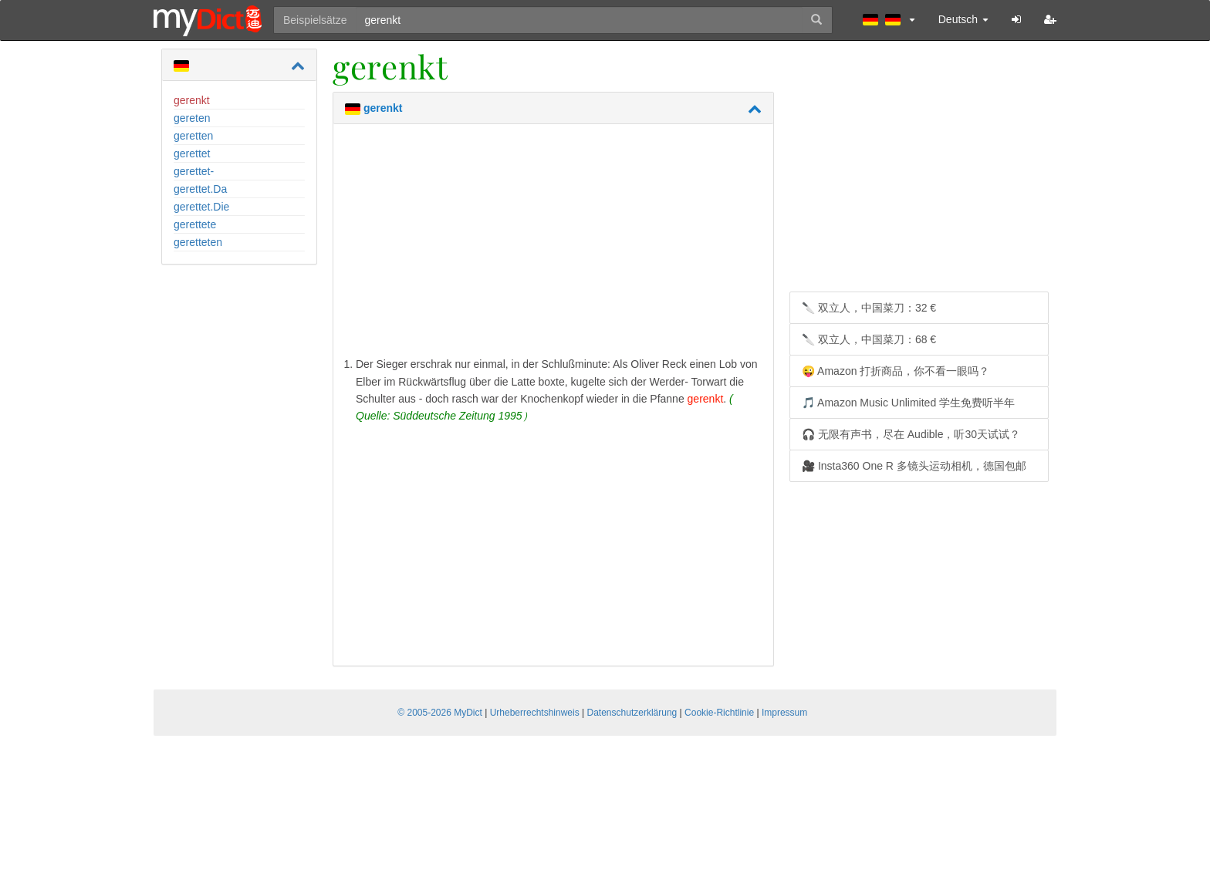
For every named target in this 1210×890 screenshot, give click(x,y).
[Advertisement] (553, 244)
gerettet (192, 153)
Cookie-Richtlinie (719, 712)
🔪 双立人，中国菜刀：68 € (869, 339)
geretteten (198, 242)
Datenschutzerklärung (632, 712)
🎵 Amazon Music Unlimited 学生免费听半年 (908, 402)
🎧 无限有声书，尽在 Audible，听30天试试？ (911, 434)
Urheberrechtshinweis (535, 712)
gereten (192, 118)
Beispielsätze (315, 20)
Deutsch (963, 19)
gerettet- (194, 171)
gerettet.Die (201, 207)
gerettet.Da (200, 189)
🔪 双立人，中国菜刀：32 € (869, 308)
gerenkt (192, 100)
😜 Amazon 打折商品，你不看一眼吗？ (895, 371)
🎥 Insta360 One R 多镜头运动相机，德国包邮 (914, 466)
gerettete (195, 224)
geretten (193, 136)
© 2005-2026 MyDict (439, 712)
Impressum (784, 712)
